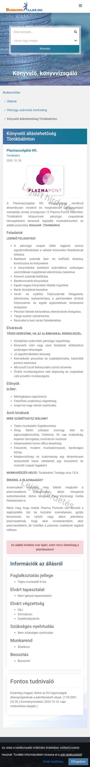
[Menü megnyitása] (80, 6)
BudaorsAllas (11, 92)
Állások (12, 101)
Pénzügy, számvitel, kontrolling (27, 110)
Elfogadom (78, 761)
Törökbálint (13, 155)
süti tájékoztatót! (71, 754)
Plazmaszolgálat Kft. (22, 150)
